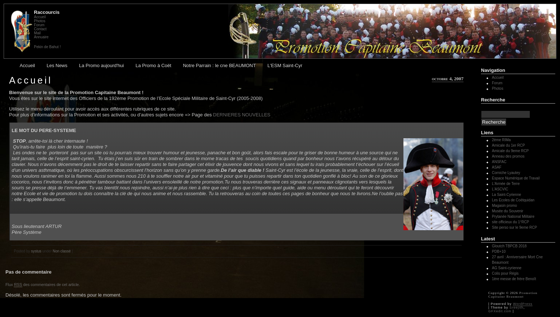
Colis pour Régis (505, 273)
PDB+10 (499, 252)
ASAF (496, 167)
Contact (40, 29)
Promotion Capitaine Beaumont (512, 294)
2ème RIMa (501, 140)
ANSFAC (499, 162)
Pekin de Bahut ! (47, 47)
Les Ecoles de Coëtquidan (513, 200)
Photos (39, 21)
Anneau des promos (508, 156)
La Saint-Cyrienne (506, 195)
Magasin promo (504, 206)
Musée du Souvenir (507, 211)
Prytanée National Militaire (513, 216)
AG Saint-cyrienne (506, 268)
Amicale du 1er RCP (508, 145)
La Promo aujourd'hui (101, 65)
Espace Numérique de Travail (516, 178)
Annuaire (41, 37)
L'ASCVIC (500, 189)
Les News (57, 65)
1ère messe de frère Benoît (514, 279)
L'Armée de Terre (506, 184)
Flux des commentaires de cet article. (42, 284)
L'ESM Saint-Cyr (285, 65)
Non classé (62, 251)
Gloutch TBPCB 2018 (509, 246)
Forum (39, 25)
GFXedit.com (500, 311)
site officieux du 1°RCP (510, 222)
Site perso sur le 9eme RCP (514, 227)
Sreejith (516, 307)
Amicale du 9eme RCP (510, 151)
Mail (37, 33)
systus (36, 251)
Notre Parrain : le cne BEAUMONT (219, 65)
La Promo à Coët (153, 65)
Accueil (40, 17)
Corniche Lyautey (506, 173)
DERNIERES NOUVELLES (242, 114)
